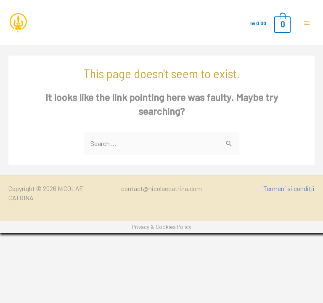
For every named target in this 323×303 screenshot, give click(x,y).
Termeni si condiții (289, 188)
